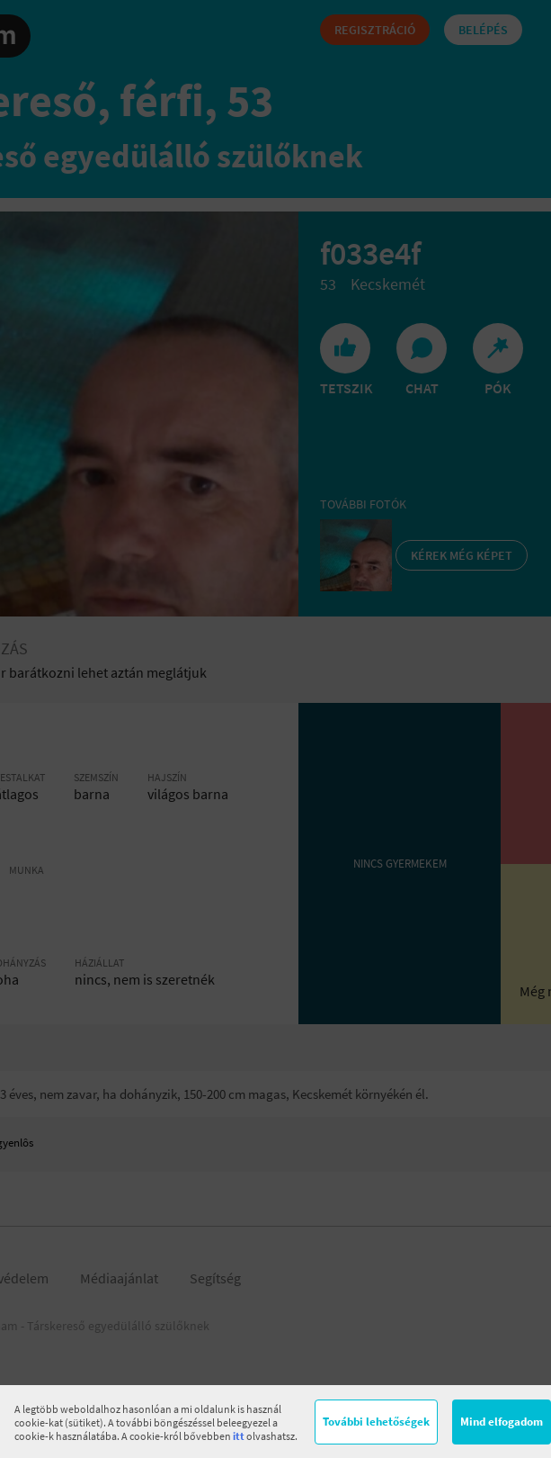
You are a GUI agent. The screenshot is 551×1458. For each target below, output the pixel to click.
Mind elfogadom (501, 1421)
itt (238, 1436)
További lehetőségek (376, 1421)
